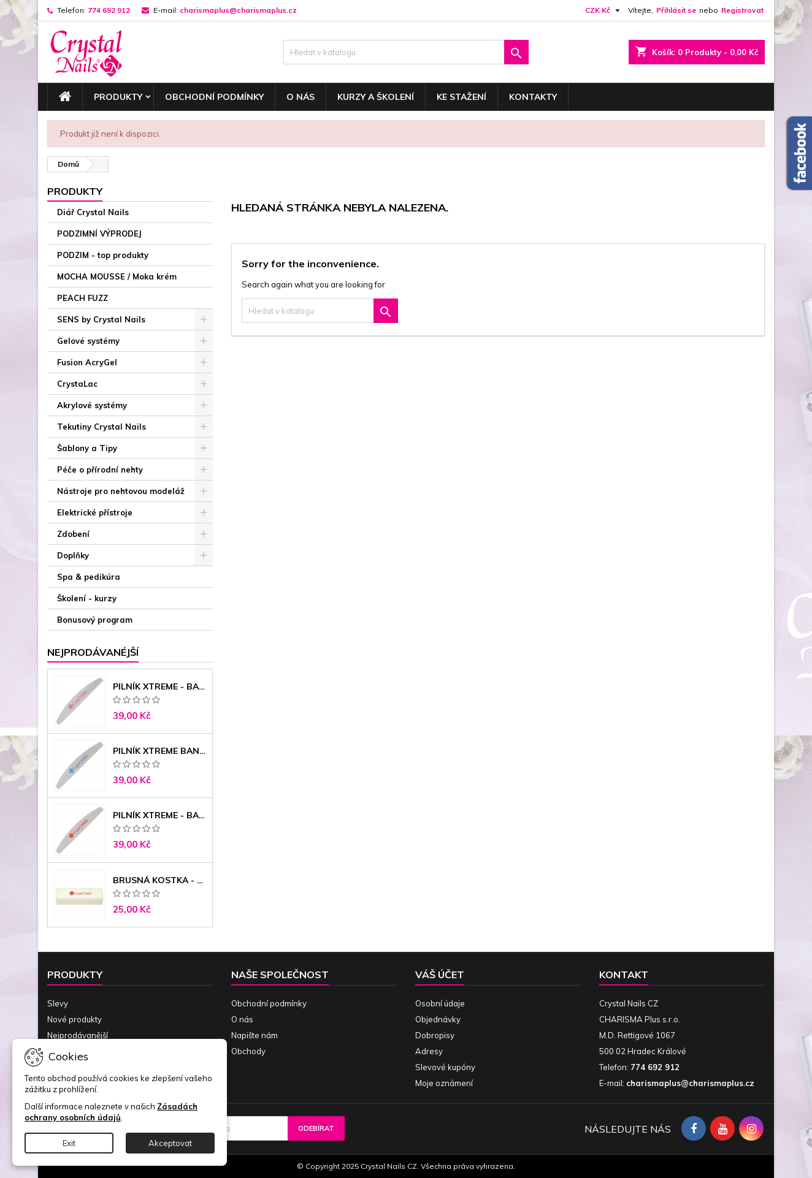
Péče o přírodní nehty (100, 469)
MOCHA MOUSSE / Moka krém (117, 276)
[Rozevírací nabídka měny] (604, 10)
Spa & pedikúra (88, 577)
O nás (300, 96)
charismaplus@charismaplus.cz (238, 10)
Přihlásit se (676, 10)
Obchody (248, 1051)
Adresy (429, 1051)
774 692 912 (109, 10)
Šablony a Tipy (87, 448)
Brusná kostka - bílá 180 (160, 880)
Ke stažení (461, 96)
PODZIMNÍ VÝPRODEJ (99, 233)
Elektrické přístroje (94, 512)
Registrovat (742, 10)
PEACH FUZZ (82, 298)
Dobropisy (434, 1035)
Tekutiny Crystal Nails (101, 426)
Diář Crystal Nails (93, 212)
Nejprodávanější (77, 1035)
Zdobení (73, 534)
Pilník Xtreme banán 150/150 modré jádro (160, 751)
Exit (69, 1143)
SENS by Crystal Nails (101, 319)
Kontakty (533, 96)
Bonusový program (94, 620)
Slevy (57, 1003)
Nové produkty (74, 1019)
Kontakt (623, 974)
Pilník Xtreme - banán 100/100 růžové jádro (160, 686)
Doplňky (73, 555)
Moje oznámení (444, 1083)
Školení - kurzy (87, 598)
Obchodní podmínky (214, 96)
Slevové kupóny (445, 1067)
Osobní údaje (440, 1003)
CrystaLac (77, 384)
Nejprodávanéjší (93, 652)
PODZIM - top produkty (102, 255)
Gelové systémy (88, 341)
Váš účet (439, 974)
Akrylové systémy (92, 405)
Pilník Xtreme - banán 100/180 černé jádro (160, 815)
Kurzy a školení (375, 96)
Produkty (118, 96)
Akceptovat (170, 1143)
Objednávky (438, 1019)
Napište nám (254, 1035)
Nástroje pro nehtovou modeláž (121, 491)
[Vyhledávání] (406, 52)
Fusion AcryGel (87, 362)
